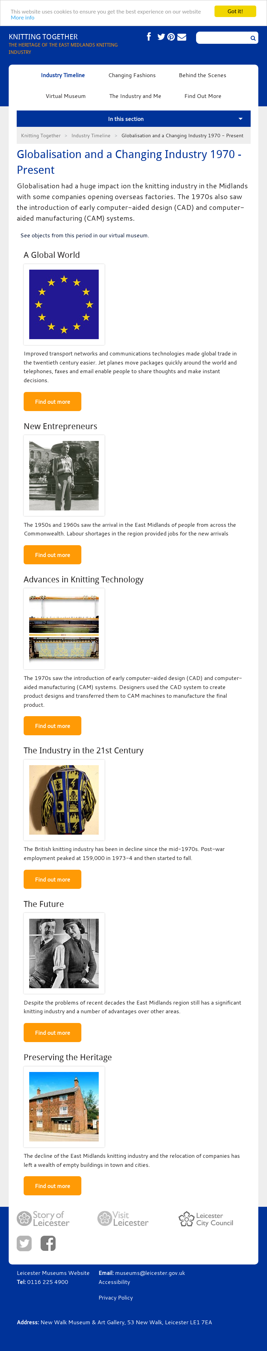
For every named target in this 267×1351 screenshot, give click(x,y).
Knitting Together (40, 135)
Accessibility (114, 1282)
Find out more (52, 402)
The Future (44, 904)
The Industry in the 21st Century (84, 750)
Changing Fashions (132, 75)
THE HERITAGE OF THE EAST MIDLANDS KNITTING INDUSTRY (71, 43)
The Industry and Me (135, 96)
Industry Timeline (63, 75)
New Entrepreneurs (60, 426)
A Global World (52, 255)
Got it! (235, 11)
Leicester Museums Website (53, 1273)
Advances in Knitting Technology (84, 579)
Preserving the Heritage (68, 1057)
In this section (126, 119)
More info (22, 17)
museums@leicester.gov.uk (150, 1273)
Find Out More (202, 96)
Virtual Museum (66, 96)
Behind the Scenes (202, 75)
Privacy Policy (115, 1297)
